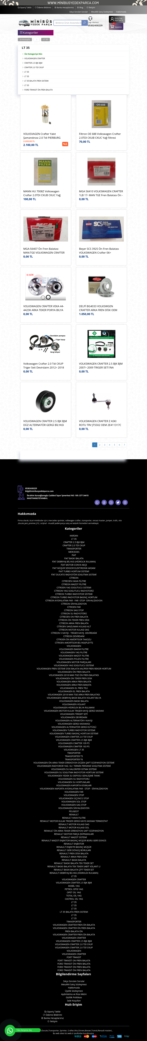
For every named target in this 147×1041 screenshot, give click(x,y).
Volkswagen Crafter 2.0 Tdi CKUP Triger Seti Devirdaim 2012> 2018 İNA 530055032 (43, 365)
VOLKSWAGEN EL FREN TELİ (74, 688)
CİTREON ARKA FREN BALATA (74, 623)
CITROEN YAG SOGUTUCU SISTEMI (74, 587)
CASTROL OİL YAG (74, 898)
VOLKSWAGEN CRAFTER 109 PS (74, 743)
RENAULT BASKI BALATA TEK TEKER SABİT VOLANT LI (73, 866)
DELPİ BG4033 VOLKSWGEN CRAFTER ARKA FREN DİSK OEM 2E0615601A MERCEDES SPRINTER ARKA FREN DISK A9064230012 (100, 308)
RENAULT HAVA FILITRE (74, 817)
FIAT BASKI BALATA (73, 558)
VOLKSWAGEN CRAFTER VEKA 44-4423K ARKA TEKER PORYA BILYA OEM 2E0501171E (43, 308)
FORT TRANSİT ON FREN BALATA (74, 960)
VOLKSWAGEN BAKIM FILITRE (74, 649)
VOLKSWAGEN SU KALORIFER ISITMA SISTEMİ (74, 769)
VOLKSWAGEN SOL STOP (73, 801)
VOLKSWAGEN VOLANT (74, 704)
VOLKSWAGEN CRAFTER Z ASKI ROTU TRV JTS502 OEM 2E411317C (100, 423)
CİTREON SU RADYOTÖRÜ (74, 613)
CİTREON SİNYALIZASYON (74, 603)
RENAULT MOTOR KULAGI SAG (74, 824)
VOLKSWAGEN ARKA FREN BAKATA (74, 684)
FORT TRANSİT (74, 957)
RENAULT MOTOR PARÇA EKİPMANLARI (74, 834)
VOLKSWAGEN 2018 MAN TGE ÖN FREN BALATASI (74, 675)
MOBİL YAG (74, 885)
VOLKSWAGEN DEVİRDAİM (74, 717)
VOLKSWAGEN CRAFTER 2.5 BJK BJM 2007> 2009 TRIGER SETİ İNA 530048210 (101, 365)
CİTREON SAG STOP (74, 610)
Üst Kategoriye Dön (32, 54)
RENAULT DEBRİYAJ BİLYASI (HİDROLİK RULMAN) (74, 872)
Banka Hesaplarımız (64, 7)
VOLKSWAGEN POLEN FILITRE (74, 658)
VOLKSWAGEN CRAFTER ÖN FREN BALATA (74, 928)
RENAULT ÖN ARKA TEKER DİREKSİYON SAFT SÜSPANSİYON (74, 830)
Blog (80, 7)
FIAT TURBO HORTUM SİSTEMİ (74, 571)
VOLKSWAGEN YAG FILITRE (73, 652)
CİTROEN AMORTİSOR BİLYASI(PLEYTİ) (74, 642)
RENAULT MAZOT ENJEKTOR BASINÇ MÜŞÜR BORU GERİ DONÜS (74, 840)
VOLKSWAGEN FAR (73, 791)
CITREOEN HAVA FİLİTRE (74, 581)
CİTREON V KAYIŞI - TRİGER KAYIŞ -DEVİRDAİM (74, 632)
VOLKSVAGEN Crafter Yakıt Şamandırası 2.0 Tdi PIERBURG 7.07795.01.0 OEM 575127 (42, 136)
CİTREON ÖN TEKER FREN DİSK (73, 619)
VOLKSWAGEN (74, 645)
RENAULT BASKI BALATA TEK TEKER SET (74, 863)
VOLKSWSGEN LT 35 (74, 749)
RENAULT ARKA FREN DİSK (74, 856)
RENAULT (74, 814)
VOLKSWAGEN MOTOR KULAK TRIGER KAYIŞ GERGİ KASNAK (74, 710)
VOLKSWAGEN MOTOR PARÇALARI (74, 662)
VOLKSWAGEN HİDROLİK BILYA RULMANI (74, 707)
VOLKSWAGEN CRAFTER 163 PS (74, 746)
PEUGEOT (74, 811)
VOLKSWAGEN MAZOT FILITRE (74, 655)
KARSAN (74, 535)
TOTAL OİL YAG (74, 895)
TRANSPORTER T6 (74, 759)
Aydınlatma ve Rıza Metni (73, 994)
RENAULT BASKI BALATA (74, 859)
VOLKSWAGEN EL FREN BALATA (74, 691)
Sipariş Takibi (25, 7)
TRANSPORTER (73, 548)
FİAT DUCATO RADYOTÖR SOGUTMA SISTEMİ (74, 574)
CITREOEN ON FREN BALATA (74, 616)
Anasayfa (25, 39)
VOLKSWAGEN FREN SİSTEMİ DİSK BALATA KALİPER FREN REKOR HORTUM (74, 668)
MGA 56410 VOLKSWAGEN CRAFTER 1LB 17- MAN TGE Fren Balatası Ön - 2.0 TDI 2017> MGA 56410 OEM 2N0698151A (101, 193)
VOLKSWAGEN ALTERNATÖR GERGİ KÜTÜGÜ (74, 727)
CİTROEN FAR (74, 607)
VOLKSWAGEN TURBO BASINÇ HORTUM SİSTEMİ (74, 733)
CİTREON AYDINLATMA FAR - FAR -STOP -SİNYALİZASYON (73, 600)
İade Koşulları (74, 1000)
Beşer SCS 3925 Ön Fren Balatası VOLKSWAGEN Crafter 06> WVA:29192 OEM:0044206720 (99, 250)
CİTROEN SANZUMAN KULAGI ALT (74, 626)
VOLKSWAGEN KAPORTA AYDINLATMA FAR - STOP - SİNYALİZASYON (74, 788)
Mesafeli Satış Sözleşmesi (102, 12)
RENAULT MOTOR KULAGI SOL (74, 827)
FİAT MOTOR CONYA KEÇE (74, 564)
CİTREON (73, 577)
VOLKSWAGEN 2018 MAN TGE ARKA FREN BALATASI (74, 694)
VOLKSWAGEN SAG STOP (73, 804)
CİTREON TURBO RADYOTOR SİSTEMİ (74, 594)
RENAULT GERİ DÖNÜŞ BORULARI (74, 850)
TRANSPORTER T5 (74, 756)
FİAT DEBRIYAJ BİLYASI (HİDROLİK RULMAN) (74, 561)
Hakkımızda (121, 12)
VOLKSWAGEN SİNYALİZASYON (74, 808)
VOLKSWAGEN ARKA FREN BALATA (74, 681)
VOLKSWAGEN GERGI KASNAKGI (74, 723)
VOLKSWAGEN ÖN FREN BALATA (74, 671)
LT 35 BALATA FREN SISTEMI (36, 81)
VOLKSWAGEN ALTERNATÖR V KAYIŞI (73, 720)
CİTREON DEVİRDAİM (73, 636)
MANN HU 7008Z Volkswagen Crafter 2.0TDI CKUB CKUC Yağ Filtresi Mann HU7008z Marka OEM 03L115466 (44, 193)
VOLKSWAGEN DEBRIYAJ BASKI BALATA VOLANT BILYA (74, 697)
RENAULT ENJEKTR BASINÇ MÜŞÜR (74, 846)
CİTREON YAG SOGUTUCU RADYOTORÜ (74, 590)
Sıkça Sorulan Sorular (78, 12)
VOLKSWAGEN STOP (74, 795)
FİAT (74, 555)
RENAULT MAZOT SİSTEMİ (74, 837)
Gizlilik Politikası (74, 997)
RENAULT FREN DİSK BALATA (73, 853)
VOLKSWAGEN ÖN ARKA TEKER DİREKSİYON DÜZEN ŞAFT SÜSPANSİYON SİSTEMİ (73, 762)
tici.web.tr (69, 1033)
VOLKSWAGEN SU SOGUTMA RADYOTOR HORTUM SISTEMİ (73, 772)
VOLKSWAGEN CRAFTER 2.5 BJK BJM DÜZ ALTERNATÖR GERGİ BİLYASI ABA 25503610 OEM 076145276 (45, 423)
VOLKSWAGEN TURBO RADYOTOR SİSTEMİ (74, 730)
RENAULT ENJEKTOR (74, 843)
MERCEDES (73, 551)
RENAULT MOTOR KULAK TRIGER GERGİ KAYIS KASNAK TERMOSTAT (74, 821)
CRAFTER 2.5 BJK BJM (33, 63)
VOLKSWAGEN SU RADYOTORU (74, 778)
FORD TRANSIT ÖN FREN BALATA (38, 89)
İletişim (90, 7)
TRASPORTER (74, 752)
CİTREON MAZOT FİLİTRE (73, 584)
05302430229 (95, 25)
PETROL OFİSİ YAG (74, 889)
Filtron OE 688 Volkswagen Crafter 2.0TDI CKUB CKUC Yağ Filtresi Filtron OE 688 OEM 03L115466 (100, 136)
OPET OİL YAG (74, 892)
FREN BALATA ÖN (74, 931)
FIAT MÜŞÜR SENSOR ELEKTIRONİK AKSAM (74, 568)
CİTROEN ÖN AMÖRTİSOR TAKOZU (74, 639)
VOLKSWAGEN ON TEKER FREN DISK (74, 678)
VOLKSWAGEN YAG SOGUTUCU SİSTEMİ (74, 665)
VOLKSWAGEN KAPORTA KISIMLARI (74, 785)
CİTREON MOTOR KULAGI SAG (74, 629)
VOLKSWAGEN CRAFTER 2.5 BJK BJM (74, 739)
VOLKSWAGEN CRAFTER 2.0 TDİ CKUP (74, 736)
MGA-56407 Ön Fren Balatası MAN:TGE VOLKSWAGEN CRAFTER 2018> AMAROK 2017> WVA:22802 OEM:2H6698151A (44, 250)
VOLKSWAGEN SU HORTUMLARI (74, 782)
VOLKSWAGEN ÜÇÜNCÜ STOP (74, 798)
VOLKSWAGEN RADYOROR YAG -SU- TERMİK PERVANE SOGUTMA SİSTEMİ (74, 765)
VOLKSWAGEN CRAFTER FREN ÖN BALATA (74, 924)
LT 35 (45, 39)
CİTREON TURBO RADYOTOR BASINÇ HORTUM (73, 597)
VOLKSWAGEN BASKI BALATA (73, 701)
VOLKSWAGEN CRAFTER (34, 58)
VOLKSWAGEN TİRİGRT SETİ (74, 714)
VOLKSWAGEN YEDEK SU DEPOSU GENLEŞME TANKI (74, 775)
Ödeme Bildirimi (43, 7)
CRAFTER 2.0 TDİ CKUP (34, 67)
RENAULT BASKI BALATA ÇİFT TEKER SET (74, 869)
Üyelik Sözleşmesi (74, 990)
